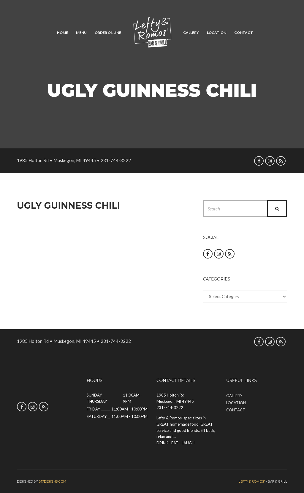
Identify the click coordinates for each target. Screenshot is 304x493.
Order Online (108, 32)
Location (216, 32)
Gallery (191, 32)
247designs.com (52, 481)
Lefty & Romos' (252, 481)
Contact (243, 32)
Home (62, 32)
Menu (81, 32)
